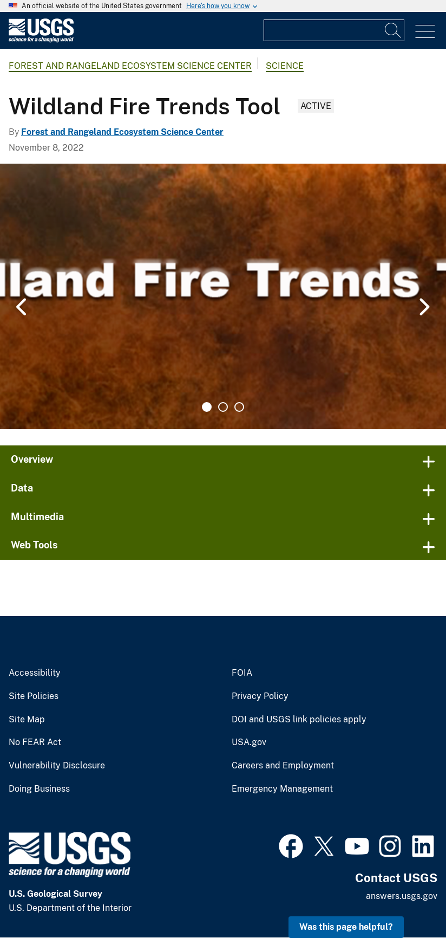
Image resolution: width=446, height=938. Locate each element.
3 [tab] (239, 407)
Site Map (27, 719)
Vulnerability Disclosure (57, 766)
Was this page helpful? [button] (346, 927)
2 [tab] (223, 407)
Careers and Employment (283, 766)
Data (22, 488)
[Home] (41, 40)
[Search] (393, 30)
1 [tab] (207, 407)
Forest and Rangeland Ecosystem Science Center (130, 66)
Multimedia (37, 516)
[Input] (334, 30)
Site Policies (33, 696)
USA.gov (249, 742)
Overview (32, 459)
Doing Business (39, 789)
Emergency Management (282, 789)
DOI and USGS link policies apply (299, 719)
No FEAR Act (35, 742)
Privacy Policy (260, 696)
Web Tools (34, 545)
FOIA (242, 673)
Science (285, 66)
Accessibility (35, 673)
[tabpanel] (223, 296)
